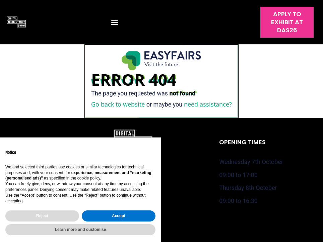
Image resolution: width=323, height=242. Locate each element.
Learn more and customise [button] (80, 229)
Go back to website (118, 104)
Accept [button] (118, 215)
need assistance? (208, 104)
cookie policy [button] (88, 178)
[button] (114, 22)
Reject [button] (42, 215)
